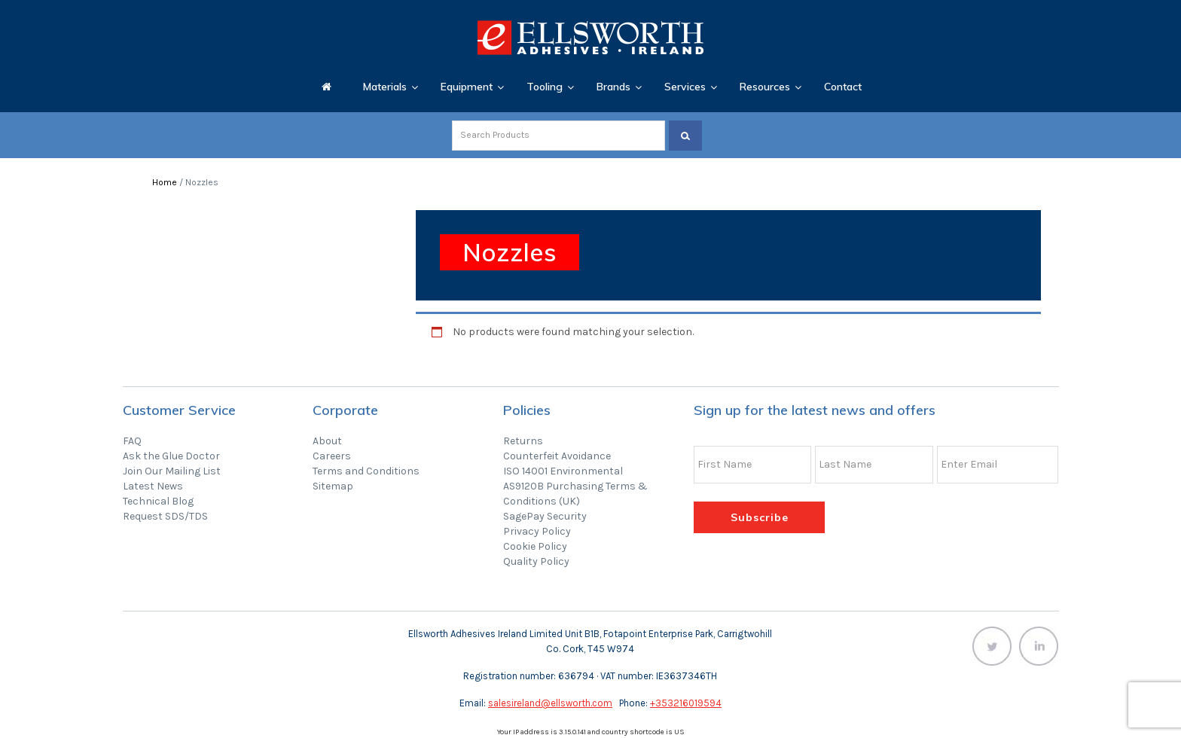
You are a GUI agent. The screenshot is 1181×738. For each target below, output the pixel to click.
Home (164, 182)
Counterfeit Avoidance (557, 456)
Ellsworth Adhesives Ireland (590, 38)
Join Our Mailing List (172, 471)
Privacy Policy (537, 531)
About (327, 441)
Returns (523, 441)
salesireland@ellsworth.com (550, 703)
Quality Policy (536, 561)
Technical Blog (158, 501)
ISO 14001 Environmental (563, 471)
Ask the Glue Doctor (171, 456)
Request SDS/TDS (165, 516)
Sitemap (333, 486)
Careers (332, 456)
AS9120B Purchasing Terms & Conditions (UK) (575, 494)
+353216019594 (686, 703)
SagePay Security (545, 516)
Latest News (153, 486)
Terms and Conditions (366, 471)
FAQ (132, 441)
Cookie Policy (535, 546)
